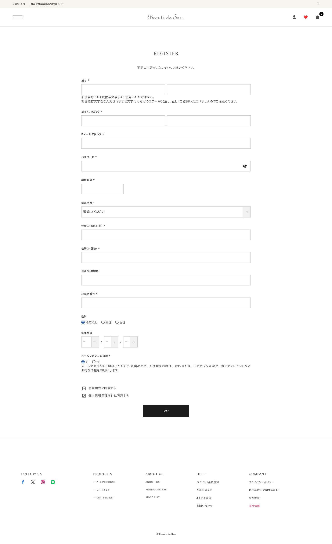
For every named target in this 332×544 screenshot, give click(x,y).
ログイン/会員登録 (207, 482)
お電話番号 (89, 293)
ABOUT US (152, 482)
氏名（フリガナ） (92, 111)
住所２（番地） (91, 248)
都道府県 (88, 202)
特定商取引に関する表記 (264, 490)
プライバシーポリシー (261, 482)
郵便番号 (88, 180)
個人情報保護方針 (101, 395)
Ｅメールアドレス (93, 134)
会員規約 (95, 388)
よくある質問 (204, 498)
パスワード (89, 157)
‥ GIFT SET (101, 489)
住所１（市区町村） (93, 225)
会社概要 (254, 498)
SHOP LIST (152, 497)
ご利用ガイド (204, 490)
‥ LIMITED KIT (103, 497)
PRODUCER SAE (156, 489)
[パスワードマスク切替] (245, 166)
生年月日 (86, 332)
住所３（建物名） (90, 271)
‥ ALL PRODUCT (104, 482)
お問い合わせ (204, 505)
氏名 (85, 80)
